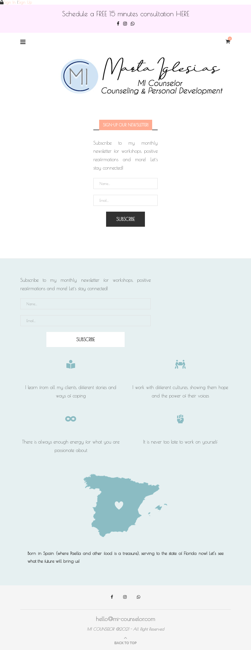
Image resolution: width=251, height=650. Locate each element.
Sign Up (25, 2)
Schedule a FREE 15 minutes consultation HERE (125, 14)
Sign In (9, 2)
